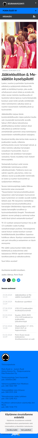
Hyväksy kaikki (12, 430)
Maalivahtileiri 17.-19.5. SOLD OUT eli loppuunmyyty (24, 328)
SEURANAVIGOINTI (20, 3)
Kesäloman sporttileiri (23, 301)
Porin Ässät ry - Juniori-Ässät (13, 369)
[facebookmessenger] (18, 280)
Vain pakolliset (26, 430)
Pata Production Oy (9, 373)
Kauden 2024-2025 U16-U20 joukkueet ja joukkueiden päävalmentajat (24, 318)
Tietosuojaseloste (8, 364)
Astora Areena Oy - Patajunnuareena (16, 371)
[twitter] (9, 280)
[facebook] (4, 280)
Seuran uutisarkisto (10, 345)
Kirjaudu (19, 16)
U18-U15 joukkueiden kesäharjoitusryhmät (24, 309)
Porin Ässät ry (20, 11)
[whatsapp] (14, 280)
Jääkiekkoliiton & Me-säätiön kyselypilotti (23, 296)
